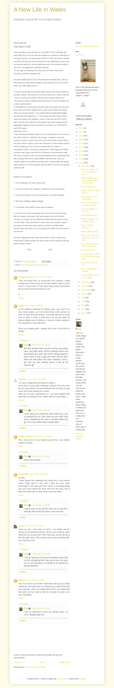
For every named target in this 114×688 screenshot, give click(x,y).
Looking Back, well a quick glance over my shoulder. (90, 180)
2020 (81, 136)
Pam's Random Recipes (88, 46)
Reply (20, 298)
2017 (81, 147)
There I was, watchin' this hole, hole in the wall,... (90, 237)
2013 (81, 163)
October (85, 286)
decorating (37, 265)
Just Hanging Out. (88, 186)
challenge (28, 265)
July (83, 298)
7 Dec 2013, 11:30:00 (40, 608)
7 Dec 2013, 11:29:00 (40, 554)
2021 (81, 132)
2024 (81, 128)
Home (42, 662)
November (86, 282)
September (86, 290)
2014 (81, 159)
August (84, 294)
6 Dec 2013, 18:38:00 (36, 379)
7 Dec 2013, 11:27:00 (40, 505)
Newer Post (19, 662)
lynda (21, 305)
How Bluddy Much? (89, 215)
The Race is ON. (88, 250)
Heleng (21, 580)
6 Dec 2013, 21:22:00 (34, 526)
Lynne (21, 526)
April (83, 309)
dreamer (22, 379)
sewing (45, 265)
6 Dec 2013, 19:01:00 (43, 436)
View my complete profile (80, 436)
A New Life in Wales (40, 9)
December (86, 166)
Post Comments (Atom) (36, 667)
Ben (22, 265)
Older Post (64, 662)
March (84, 313)
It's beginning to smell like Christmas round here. (90, 256)
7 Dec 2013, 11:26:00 (40, 456)
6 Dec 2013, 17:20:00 (43, 277)
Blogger (82, 679)
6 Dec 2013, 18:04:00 (33, 305)
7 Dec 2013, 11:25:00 (40, 410)
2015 (81, 155)
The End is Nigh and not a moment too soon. (89, 171)
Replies (24, 340)
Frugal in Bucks (25, 277)
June (83, 301)
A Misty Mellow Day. (89, 231)
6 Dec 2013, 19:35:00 (38, 474)
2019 (81, 139)
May (83, 305)
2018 (81, 143)
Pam (26, 345)
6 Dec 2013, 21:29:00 (35, 580)
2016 (81, 151)
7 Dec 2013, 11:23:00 (40, 345)
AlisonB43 (23, 474)
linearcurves (62, 679)
